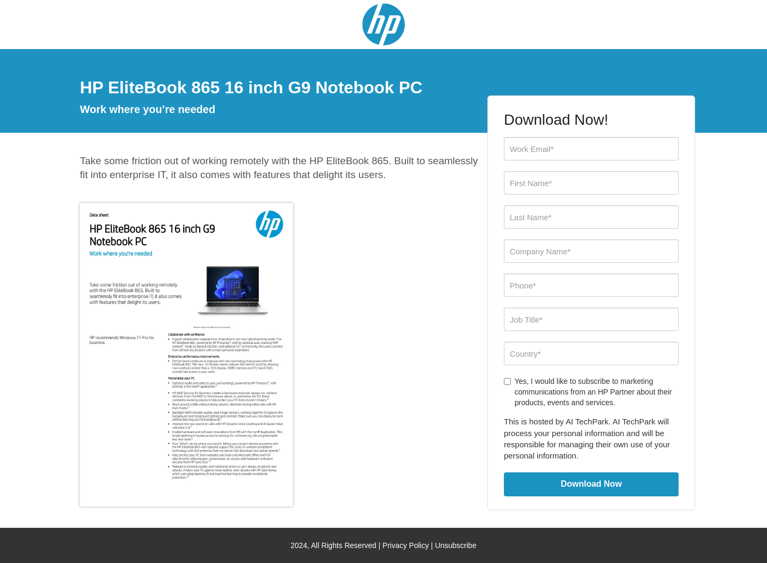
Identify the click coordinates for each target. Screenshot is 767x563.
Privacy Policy (405, 545)
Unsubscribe (456, 545)
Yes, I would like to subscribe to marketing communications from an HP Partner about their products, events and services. (588, 392)
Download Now (591, 483)
